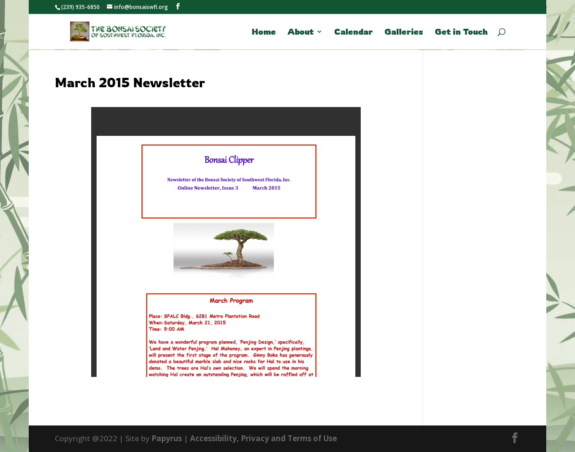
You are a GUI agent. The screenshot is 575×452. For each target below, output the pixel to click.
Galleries (404, 32)
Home (264, 32)
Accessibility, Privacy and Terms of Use (263, 438)
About (301, 32)
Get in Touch (461, 32)
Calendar (353, 32)
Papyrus (166, 438)
